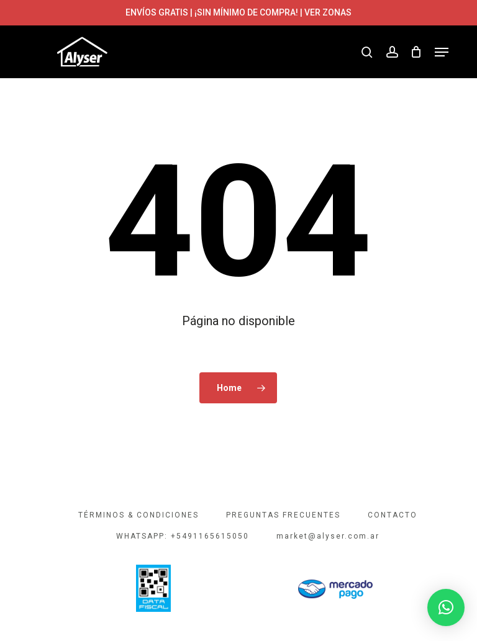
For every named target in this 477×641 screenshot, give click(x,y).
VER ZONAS (328, 12)
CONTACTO (392, 515)
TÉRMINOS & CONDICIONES (138, 515)
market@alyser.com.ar (327, 536)
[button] (441, 52)
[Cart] (416, 52)
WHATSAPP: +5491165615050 (182, 536)
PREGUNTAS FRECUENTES (283, 515)
